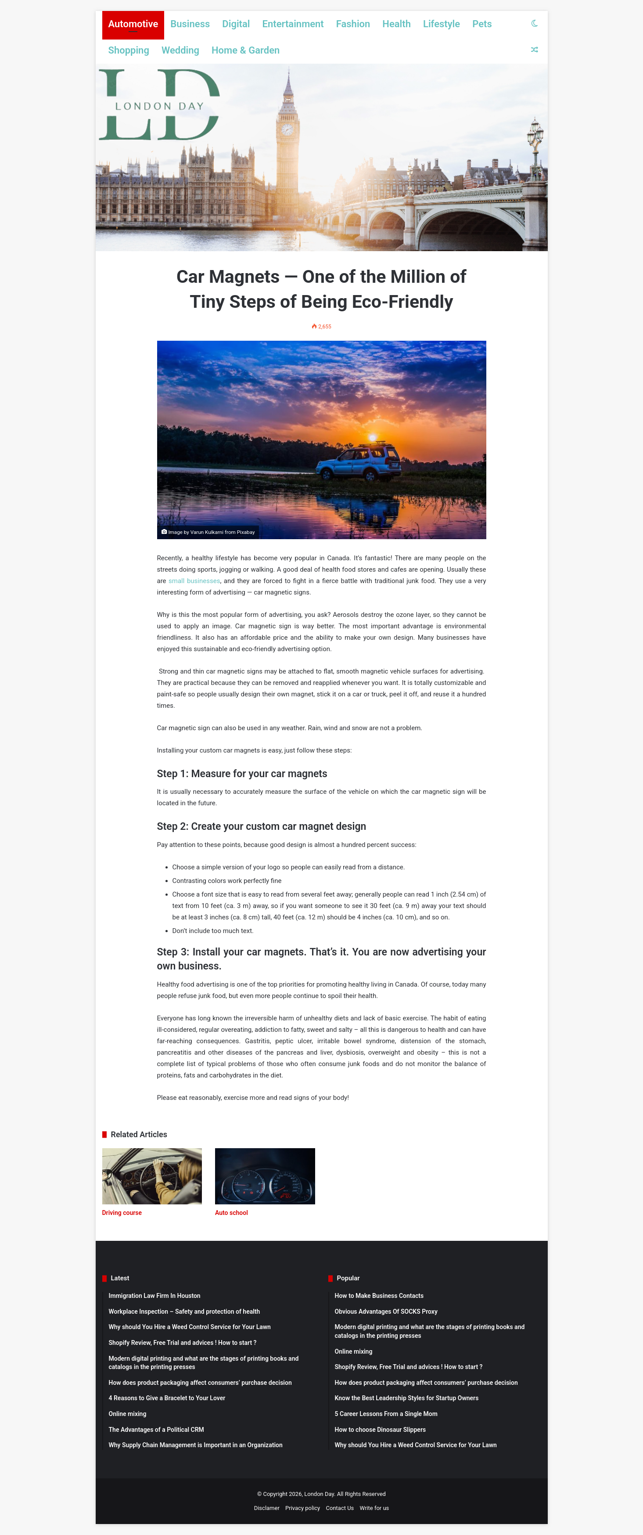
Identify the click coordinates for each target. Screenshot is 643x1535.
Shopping (128, 50)
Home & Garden (246, 50)
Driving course (122, 1212)
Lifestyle (441, 23)
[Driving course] (152, 1176)
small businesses (194, 581)
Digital (236, 23)
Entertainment (293, 23)
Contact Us (340, 1508)
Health (396, 23)
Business (190, 23)
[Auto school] (265, 1176)
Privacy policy (302, 1508)
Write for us (374, 1508)
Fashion (353, 23)
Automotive (133, 23)
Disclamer (267, 1508)
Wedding (180, 50)
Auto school (231, 1212)
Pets (482, 23)
